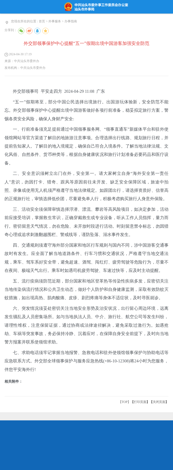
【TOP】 (124, 402)
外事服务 (54, 21)
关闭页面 (159, 402)
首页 (42, 21)
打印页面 (140, 402)
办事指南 (70, 21)
